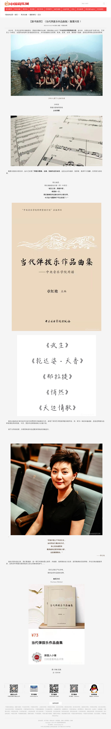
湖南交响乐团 (90, 711)
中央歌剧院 (38, 713)
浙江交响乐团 (39, 711)
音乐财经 (100, 9)
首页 (16, 15)
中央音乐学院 (25, 707)
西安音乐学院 (68, 707)
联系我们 (67, 720)
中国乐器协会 (72, 709)
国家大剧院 (18, 707)
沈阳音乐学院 (85, 707)
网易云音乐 (88, 709)
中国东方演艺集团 (88, 713)
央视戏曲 (100, 709)
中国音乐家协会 (9, 707)
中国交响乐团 (14, 711)
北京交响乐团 (56, 711)
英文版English (90, 9)
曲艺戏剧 (57, 9)
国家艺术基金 (56, 713)
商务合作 (52, 720)
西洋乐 (25, 9)
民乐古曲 (17, 9)
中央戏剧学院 (48, 709)
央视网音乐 (65, 709)
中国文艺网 (14, 713)
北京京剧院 (97, 713)
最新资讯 (33, 15)
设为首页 (40, 720)
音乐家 (32, 9)
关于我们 (46, 720)
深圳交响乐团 (65, 711)
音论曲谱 (80, 9)
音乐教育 (9, 9)
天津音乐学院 (93, 707)
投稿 (71, 720)
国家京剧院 (31, 713)
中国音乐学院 (34, 707)
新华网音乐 (81, 709)
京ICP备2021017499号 (64, 726)
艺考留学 (49, 9)
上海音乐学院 (42, 707)
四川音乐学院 (76, 707)
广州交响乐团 (48, 711)
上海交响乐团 (31, 711)
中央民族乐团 (22, 711)
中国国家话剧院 (22, 713)
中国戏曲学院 (18, 709)
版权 (62, 720)
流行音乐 (40, 9)
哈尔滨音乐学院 (9, 709)
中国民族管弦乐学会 (28, 709)
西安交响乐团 (73, 711)
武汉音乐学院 (59, 707)
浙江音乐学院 (101, 707)
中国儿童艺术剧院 (47, 713)
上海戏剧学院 (57, 709)
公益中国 (66, 9)
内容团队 (57, 720)
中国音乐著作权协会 (76, 713)
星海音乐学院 (51, 707)
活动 (72, 9)
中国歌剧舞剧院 (39, 709)
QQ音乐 (94, 709)
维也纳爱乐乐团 (66, 713)
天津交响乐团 (82, 711)
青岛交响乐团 (99, 711)
